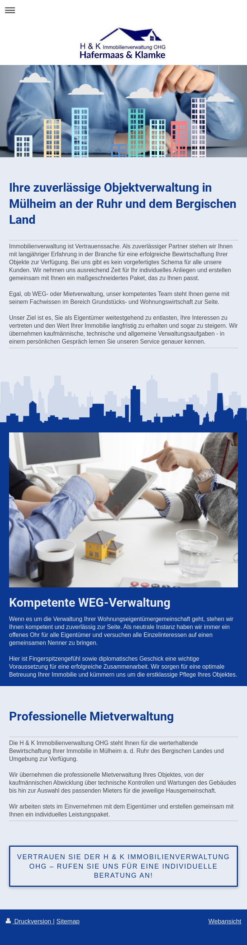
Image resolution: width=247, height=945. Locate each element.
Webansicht (224, 921)
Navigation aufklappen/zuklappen (123, 10)
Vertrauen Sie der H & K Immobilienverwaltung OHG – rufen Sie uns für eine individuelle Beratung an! (123, 866)
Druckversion (29, 921)
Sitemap (68, 921)
